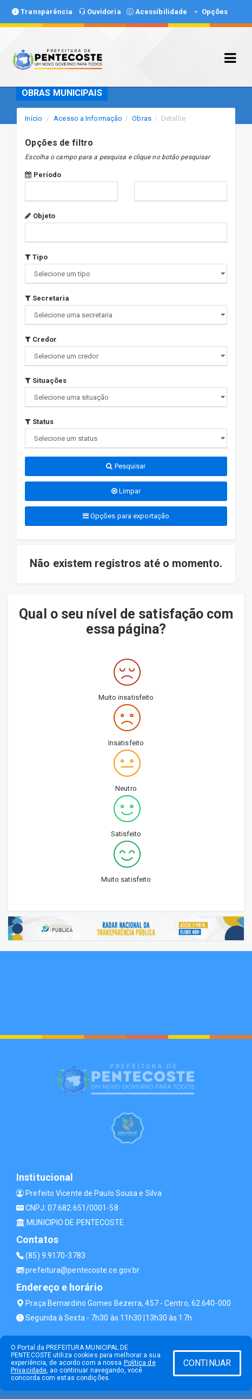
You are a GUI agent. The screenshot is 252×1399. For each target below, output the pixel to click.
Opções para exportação (126, 516)
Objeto (40, 216)
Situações (46, 380)
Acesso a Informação (88, 118)
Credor (41, 339)
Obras (141, 118)
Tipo (36, 257)
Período (43, 175)
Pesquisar (125, 466)
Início (33, 118)
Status (39, 422)
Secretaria (47, 298)
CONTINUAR (207, 1363)
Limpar (126, 491)
